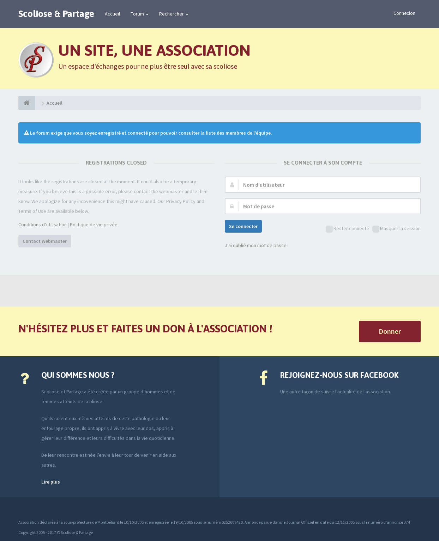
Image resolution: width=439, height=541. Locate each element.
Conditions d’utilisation (42, 224)
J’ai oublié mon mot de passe (256, 245)
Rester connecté (347, 229)
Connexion (404, 13)
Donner (390, 331)
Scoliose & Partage (56, 13)
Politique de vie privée (94, 224)
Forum (140, 14)
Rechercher (173, 14)
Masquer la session (396, 229)
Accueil (112, 14)
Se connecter (243, 226)
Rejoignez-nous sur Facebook (339, 375)
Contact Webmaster (45, 241)
